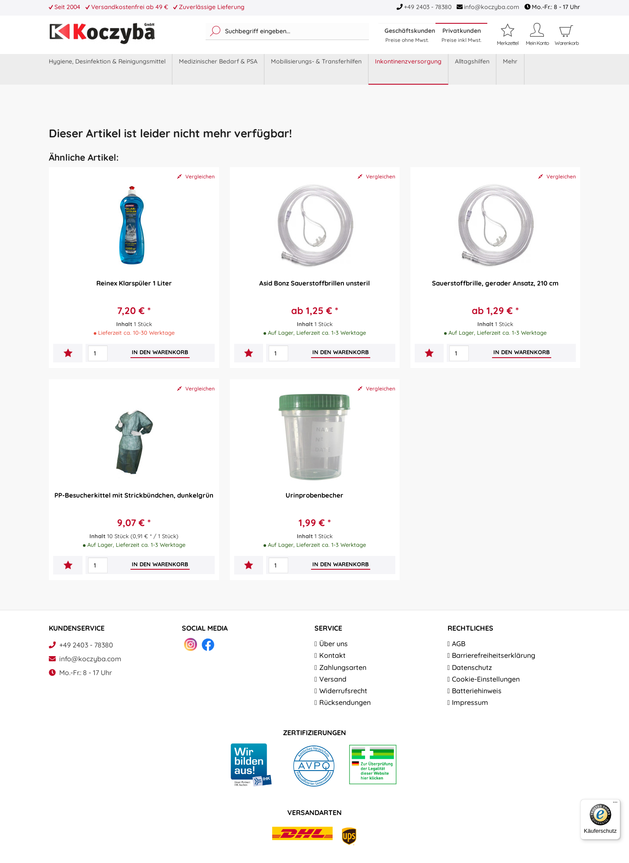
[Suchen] (215, 31)
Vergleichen (196, 176)
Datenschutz (472, 667)
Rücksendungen (345, 702)
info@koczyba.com (491, 7)
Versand (332, 679)
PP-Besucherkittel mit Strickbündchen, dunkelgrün (133, 495)
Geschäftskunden (409, 35)
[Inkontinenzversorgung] (408, 69)
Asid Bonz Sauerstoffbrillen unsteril (314, 283)
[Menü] (615, 804)
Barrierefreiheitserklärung (493, 655)
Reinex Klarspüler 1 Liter (134, 283)
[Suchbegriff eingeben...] (287, 31)
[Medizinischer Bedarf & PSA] (218, 69)
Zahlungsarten (342, 667)
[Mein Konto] (537, 34)
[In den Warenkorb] (160, 352)
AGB (458, 643)
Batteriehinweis (477, 690)
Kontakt (332, 655)
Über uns (333, 643)
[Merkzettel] (507, 34)
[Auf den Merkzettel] (68, 354)
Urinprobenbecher (314, 495)
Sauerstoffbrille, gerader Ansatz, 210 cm (495, 283)
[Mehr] (510, 69)
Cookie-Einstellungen (486, 679)
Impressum (470, 702)
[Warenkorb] (566, 43)
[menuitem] (287, 31)
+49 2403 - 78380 (427, 7)
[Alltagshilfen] (472, 69)
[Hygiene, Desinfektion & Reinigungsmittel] (107, 69)
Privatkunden (461, 35)
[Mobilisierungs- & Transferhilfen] (316, 69)
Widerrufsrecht (343, 690)
